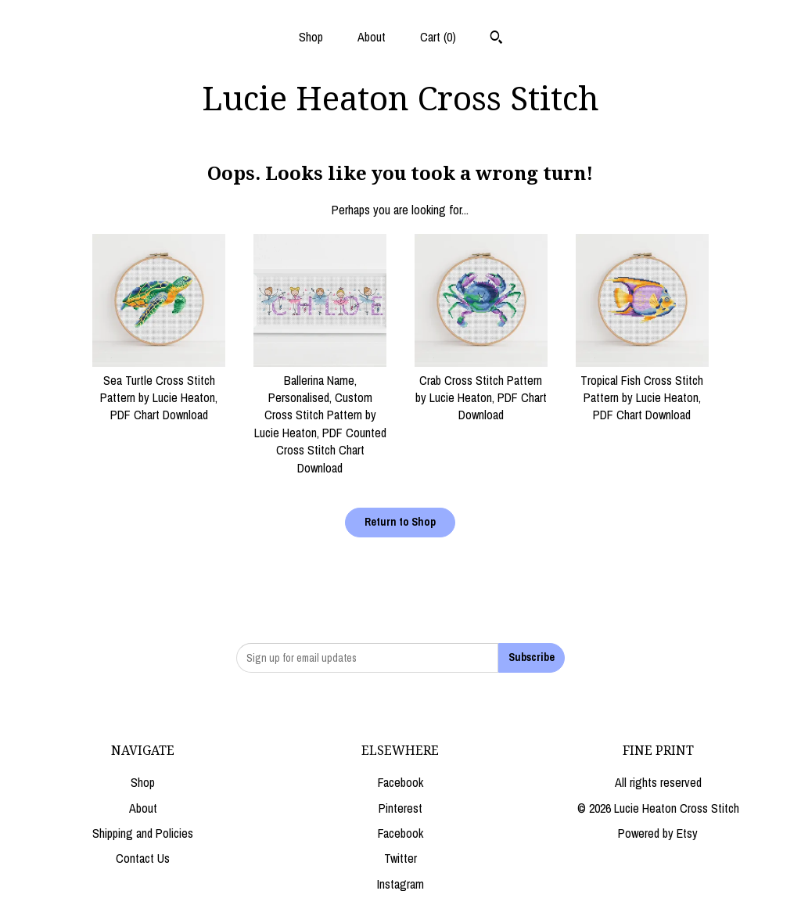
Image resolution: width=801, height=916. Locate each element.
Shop (311, 36)
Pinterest (400, 808)
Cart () (438, 36)
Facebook (400, 782)
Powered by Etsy (658, 833)
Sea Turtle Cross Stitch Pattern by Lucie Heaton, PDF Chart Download (158, 388)
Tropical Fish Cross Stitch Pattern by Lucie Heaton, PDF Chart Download (642, 388)
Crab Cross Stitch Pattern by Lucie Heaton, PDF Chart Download (481, 388)
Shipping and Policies (142, 833)
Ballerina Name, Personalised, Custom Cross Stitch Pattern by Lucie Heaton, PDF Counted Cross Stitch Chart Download (319, 415)
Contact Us (143, 858)
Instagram (400, 884)
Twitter (400, 858)
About (371, 36)
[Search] (496, 39)
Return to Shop (400, 522)
